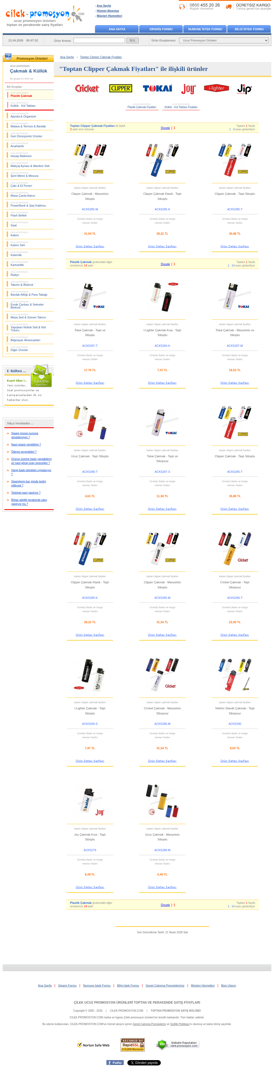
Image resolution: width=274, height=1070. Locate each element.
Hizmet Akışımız (108, 10)
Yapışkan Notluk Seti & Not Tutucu (28, 327)
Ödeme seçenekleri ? (24, 451)
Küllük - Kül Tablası (23, 104)
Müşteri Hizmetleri (109, 15)
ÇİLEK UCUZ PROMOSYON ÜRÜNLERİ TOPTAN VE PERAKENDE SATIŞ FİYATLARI (137, 1002)
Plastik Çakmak (21, 94)
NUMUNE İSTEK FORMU (205, 29)
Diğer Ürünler (19, 349)
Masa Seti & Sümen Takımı (28, 316)
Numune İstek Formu (97, 985)
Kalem (19, 234)
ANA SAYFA (117, 29)
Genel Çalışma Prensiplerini (149, 1024)
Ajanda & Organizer (23, 115)
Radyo (19, 273)
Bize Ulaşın (228, 985)
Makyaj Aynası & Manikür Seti (30, 164)
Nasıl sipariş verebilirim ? (26, 444)
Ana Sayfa (104, 5)
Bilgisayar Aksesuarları (25, 339)
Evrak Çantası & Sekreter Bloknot (27, 304)
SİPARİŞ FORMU (161, 29)
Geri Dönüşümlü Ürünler (27, 135)
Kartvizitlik (19, 263)
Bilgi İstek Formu (128, 985)
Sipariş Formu (67, 985)
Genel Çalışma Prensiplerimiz (165, 985)
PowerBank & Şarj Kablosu (28, 204)
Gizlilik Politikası (179, 1024)
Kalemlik (19, 254)
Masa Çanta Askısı (23, 194)
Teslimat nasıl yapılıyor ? (26, 492)
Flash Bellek (19, 214)
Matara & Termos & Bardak (28, 125)
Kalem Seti (19, 244)
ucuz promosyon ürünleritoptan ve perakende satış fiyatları (35, 23)
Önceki (165, 128)
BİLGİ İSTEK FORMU (249, 29)
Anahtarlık (19, 145)
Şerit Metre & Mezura (25, 174)
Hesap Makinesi (21, 155)
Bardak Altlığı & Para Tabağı (29, 293)
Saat (19, 224)
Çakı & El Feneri (21, 184)
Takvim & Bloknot (22, 283)
